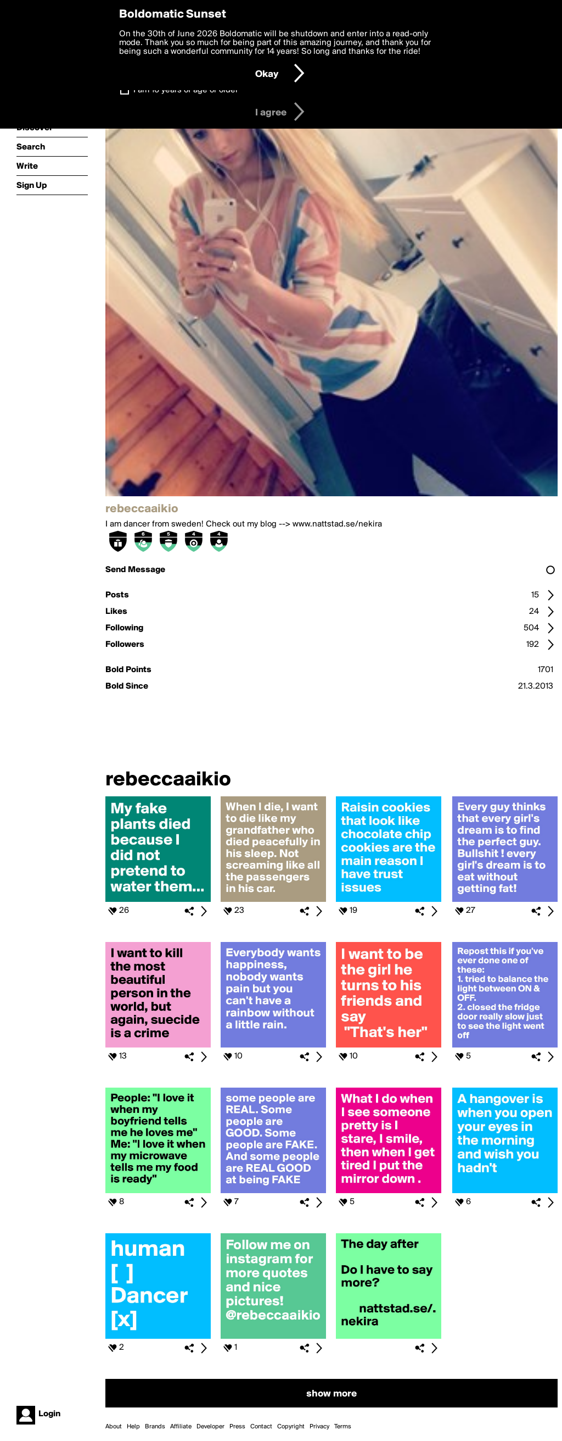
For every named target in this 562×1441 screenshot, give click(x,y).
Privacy (319, 1426)
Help (133, 1426)
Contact (261, 1426)
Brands (155, 1426)
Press (237, 1426)
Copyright (291, 1426)
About (113, 1426)
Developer (210, 1426)
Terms (342, 1426)
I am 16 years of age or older (185, 90)
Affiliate (181, 1426)
